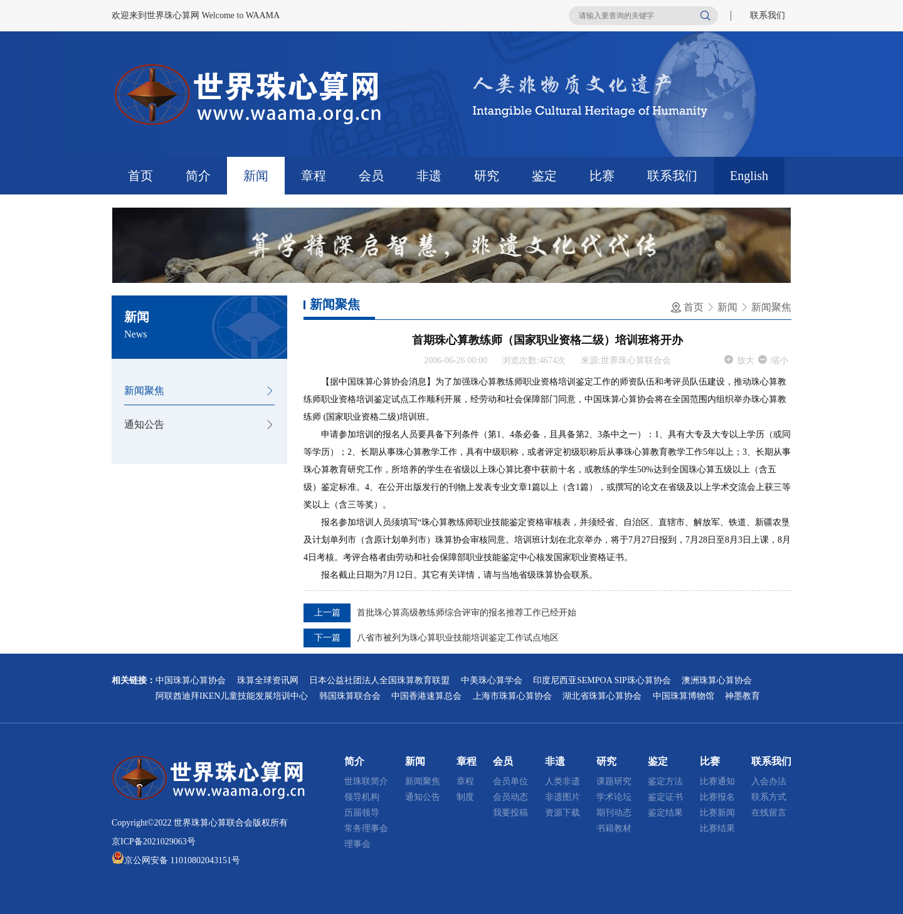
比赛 (602, 176)
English (749, 176)
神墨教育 (742, 696)
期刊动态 (613, 812)
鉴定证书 (665, 797)
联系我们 (767, 15)
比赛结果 (717, 828)
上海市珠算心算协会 (512, 696)
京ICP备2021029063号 (154, 841)
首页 (140, 176)
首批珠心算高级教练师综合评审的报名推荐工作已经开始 (466, 612)
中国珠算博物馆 (683, 696)
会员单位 (510, 781)
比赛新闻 (717, 812)
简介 (198, 176)
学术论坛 (613, 797)
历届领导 (361, 812)
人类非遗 (562, 781)
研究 (486, 176)
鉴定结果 (665, 812)
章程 (313, 176)
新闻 (255, 176)
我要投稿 (510, 812)
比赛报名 (717, 797)
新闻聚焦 (144, 390)
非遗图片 (562, 797)
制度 (465, 797)
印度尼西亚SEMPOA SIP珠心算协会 (602, 680)
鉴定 (544, 176)
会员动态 (510, 797)
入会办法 (768, 781)
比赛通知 (717, 781)
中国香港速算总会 (426, 696)
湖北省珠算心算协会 (602, 696)
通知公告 (144, 424)
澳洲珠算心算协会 (717, 680)
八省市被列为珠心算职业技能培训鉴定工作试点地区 (458, 637)
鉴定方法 (665, 781)
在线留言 (768, 812)
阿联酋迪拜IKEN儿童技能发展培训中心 (232, 696)
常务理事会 (366, 828)
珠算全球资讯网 (267, 680)
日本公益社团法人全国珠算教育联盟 (379, 680)
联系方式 (768, 797)
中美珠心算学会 (491, 680)
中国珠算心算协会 (191, 680)
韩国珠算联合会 (350, 696)
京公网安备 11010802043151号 (182, 860)
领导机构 (361, 797)
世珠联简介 (366, 781)
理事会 (357, 844)
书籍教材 (613, 828)
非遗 (428, 176)
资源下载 (562, 812)
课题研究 (613, 781)
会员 (371, 176)
